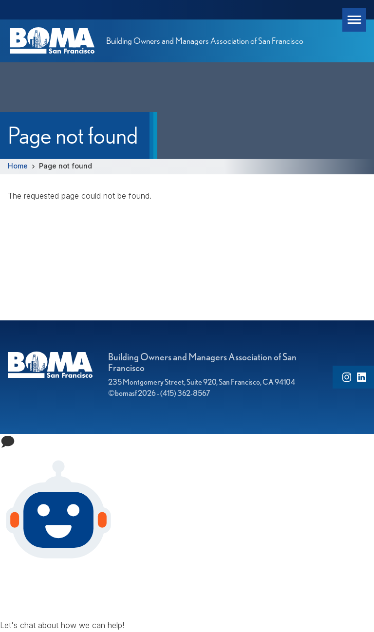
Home (18, 166)
